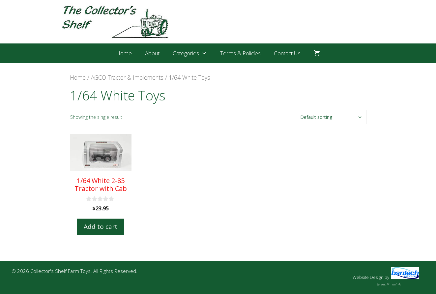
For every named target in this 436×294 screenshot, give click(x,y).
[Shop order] (331, 117)
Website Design (368, 277)
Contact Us (287, 53)
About (152, 53)
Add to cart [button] (100, 226)
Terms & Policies (240, 53)
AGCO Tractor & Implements (127, 77)
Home (124, 53)
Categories (193, 53)
